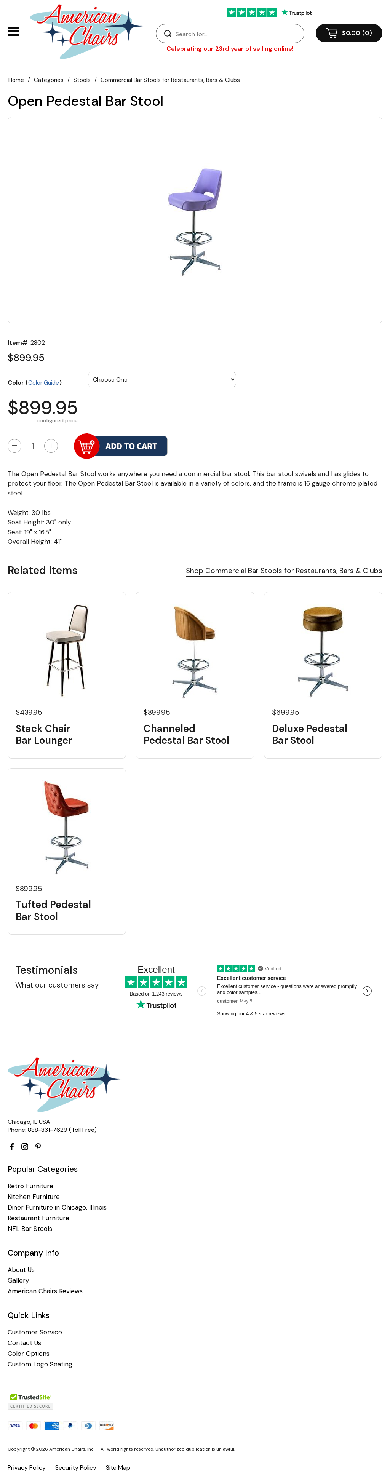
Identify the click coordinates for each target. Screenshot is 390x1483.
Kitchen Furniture (34, 1197)
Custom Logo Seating (40, 1364)
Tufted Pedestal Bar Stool (53, 910)
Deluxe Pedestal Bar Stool (309, 734)
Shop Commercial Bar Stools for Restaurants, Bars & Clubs (284, 570)
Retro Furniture (30, 1186)
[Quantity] (32, 446)
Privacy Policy (27, 1468)
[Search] (237, 34)
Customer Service (35, 1332)
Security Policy (75, 1468)
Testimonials (46, 970)
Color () (35, 382)
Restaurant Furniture (38, 1218)
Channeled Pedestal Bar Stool (186, 734)
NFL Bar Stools (30, 1229)
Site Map (118, 1468)
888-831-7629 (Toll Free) (62, 1130)
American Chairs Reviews (45, 1291)
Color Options (29, 1353)
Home (16, 80)
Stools (82, 80)
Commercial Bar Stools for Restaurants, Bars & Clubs (170, 80)
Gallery (18, 1280)
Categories (49, 80)
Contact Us (24, 1343)
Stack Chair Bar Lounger (44, 734)
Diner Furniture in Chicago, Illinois (57, 1207)
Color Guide (43, 383)
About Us (21, 1270)
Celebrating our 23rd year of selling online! (230, 49)
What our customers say (57, 985)
